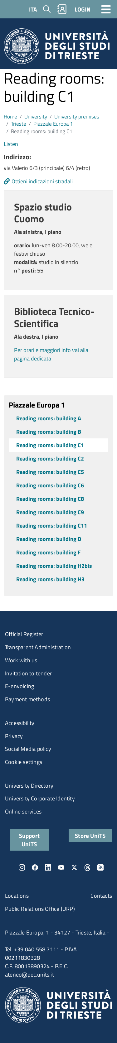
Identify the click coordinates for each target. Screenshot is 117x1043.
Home (10, 116)
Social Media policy (28, 749)
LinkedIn (48, 867)
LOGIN (82, 9)
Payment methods (27, 699)
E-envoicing (19, 686)
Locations (17, 895)
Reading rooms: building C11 (51, 525)
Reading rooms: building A (48, 418)
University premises (76, 116)
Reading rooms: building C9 (50, 512)
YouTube (61, 867)
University (35, 116)
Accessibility (20, 723)
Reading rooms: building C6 (50, 485)
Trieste (18, 124)
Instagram (22, 867)
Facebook (35, 867)
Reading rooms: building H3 (50, 579)
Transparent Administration (38, 647)
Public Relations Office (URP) (40, 909)
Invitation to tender (28, 673)
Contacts (101, 895)
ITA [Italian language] (33, 9)
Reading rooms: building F (48, 552)
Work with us (21, 660)
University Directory (29, 785)
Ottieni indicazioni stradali (42, 181)
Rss (100, 867)
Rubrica (62, 9)
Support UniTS (29, 839)
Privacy (14, 736)
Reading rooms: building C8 (50, 499)
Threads (87, 867)
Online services (23, 811)
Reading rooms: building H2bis (54, 566)
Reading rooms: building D (48, 539)
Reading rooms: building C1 (50, 445)
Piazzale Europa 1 (53, 124)
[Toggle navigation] (106, 9)
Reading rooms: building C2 (50, 458)
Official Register (24, 634)
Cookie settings (23, 762)
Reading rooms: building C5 (50, 472)
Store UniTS (90, 835)
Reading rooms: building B (48, 431)
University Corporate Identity (40, 798)
